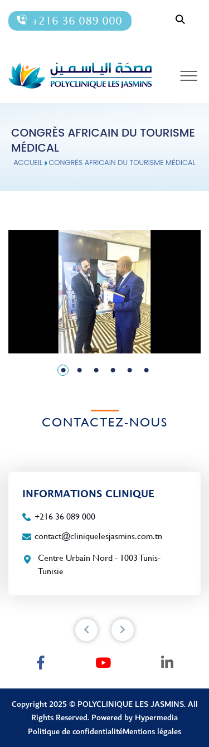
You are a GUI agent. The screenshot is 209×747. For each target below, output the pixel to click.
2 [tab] (79, 370)
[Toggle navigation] (188, 76)
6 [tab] (146, 370)
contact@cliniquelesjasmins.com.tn (98, 536)
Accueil (27, 162)
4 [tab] (113, 370)
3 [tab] (96, 370)
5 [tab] (129, 370)
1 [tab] (63, 370)
